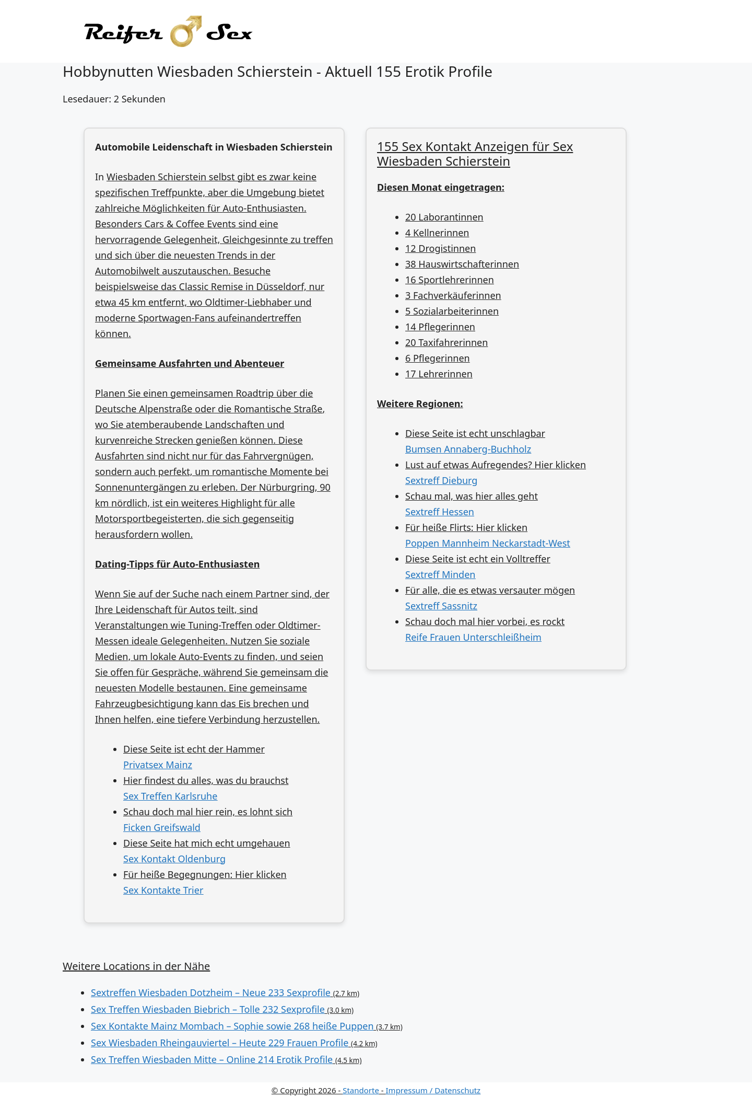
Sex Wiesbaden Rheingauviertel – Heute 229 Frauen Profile (219, 1042)
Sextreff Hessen (439, 511)
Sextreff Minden (440, 574)
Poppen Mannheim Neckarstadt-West (487, 543)
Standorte (361, 1090)
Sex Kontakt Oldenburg (174, 858)
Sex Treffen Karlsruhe (170, 796)
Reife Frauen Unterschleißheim (473, 637)
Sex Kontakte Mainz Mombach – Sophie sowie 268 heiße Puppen (232, 1026)
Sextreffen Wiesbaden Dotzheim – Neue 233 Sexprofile (211, 992)
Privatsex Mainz (157, 764)
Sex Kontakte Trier (163, 890)
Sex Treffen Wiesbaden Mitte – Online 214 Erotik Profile (212, 1059)
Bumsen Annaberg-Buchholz (468, 449)
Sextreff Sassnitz (441, 605)
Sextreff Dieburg (441, 480)
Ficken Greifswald (162, 827)
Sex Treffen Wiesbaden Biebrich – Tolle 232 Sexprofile (208, 1009)
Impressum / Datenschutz (433, 1090)
